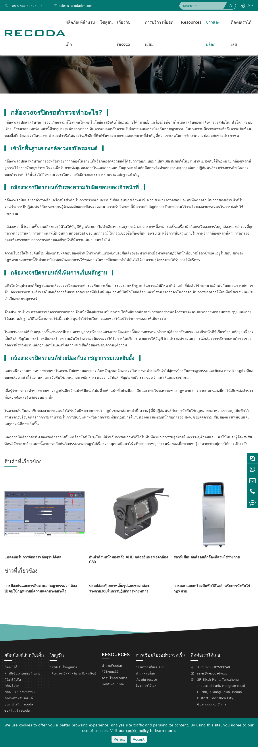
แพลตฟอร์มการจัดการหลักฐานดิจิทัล (32, 557)
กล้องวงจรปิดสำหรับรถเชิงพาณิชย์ (73, 673)
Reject (119, 739)
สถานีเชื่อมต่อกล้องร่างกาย (22, 673)
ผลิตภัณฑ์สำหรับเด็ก (80, 33)
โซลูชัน (106, 22)
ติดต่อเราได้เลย (241, 33)
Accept (138, 739)
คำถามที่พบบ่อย (112, 665)
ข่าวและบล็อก (213, 33)
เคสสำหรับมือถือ (113, 684)
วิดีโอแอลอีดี (110, 672)
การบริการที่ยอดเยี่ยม (159, 33)
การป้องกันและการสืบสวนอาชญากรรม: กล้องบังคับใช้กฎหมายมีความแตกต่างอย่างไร (40, 588)
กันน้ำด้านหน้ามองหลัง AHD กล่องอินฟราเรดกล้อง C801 (128, 559)
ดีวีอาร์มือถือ (12, 679)
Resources (191, 22)
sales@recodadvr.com (73, 6)
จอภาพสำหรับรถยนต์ (18, 698)
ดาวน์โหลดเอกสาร (114, 678)
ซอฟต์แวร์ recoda (17, 710)
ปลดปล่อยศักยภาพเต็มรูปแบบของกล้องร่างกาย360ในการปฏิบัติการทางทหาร (119, 588)
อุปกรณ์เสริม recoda (18, 704)
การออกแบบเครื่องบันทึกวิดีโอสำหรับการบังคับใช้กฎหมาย (211, 588)
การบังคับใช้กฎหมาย (63, 667)
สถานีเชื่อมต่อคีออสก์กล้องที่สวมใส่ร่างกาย (206, 557)
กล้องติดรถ (11, 686)
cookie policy (137, 731)
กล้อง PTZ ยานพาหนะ (19, 692)
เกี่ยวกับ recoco (123, 33)
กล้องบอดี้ (10, 667)
